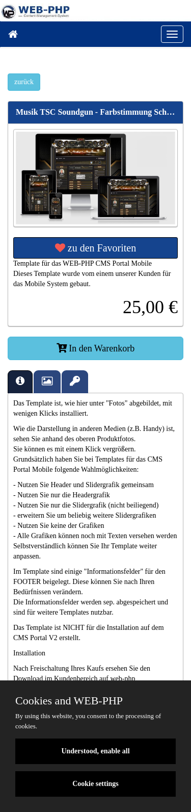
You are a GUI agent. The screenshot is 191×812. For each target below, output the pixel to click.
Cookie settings (95, 784)
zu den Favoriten (95, 247)
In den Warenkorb (96, 348)
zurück (24, 82)
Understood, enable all (95, 751)
